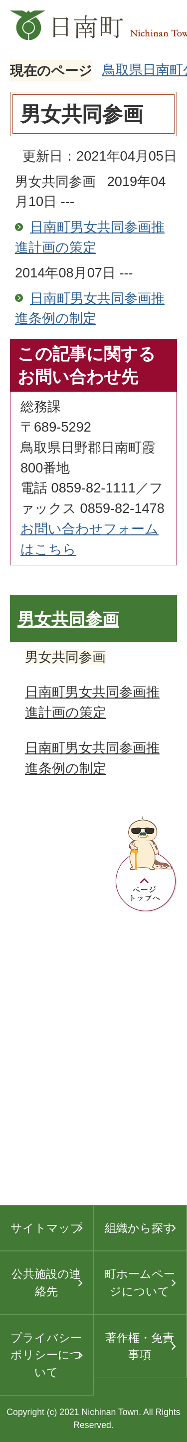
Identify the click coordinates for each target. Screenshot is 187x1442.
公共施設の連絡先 (46, 1282)
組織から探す (140, 1227)
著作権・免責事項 (139, 1346)
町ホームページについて (140, 1282)
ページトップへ (146, 864)
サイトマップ (46, 1227)
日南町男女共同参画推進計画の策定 (90, 237)
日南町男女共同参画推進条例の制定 (90, 308)
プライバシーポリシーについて (46, 1355)
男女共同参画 (68, 619)
